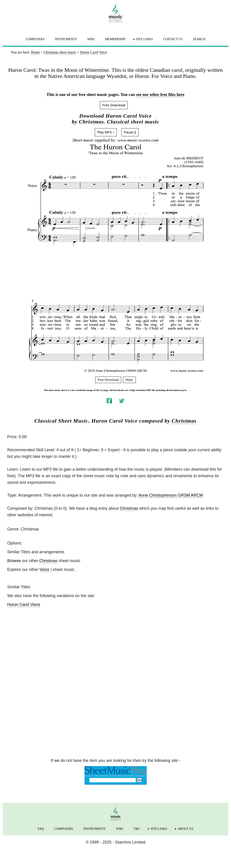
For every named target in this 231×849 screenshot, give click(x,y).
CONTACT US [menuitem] (172, 39)
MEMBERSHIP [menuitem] (115, 39)
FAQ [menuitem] (41, 828)
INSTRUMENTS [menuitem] (66, 39)
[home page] (115, 13)
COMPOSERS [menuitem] (35, 39)
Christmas (184, 421)
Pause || (130, 132)
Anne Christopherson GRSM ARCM (171, 495)
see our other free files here (160, 94)
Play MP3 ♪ (105, 132)
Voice (44, 569)
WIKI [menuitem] (91, 39)
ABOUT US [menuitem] (185, 828)
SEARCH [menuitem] (199, 39)
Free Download (113, 105)
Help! (129, 379)
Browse (14, 560)
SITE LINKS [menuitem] (144, 39)
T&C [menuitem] (137, 828)
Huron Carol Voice (23, 604)
